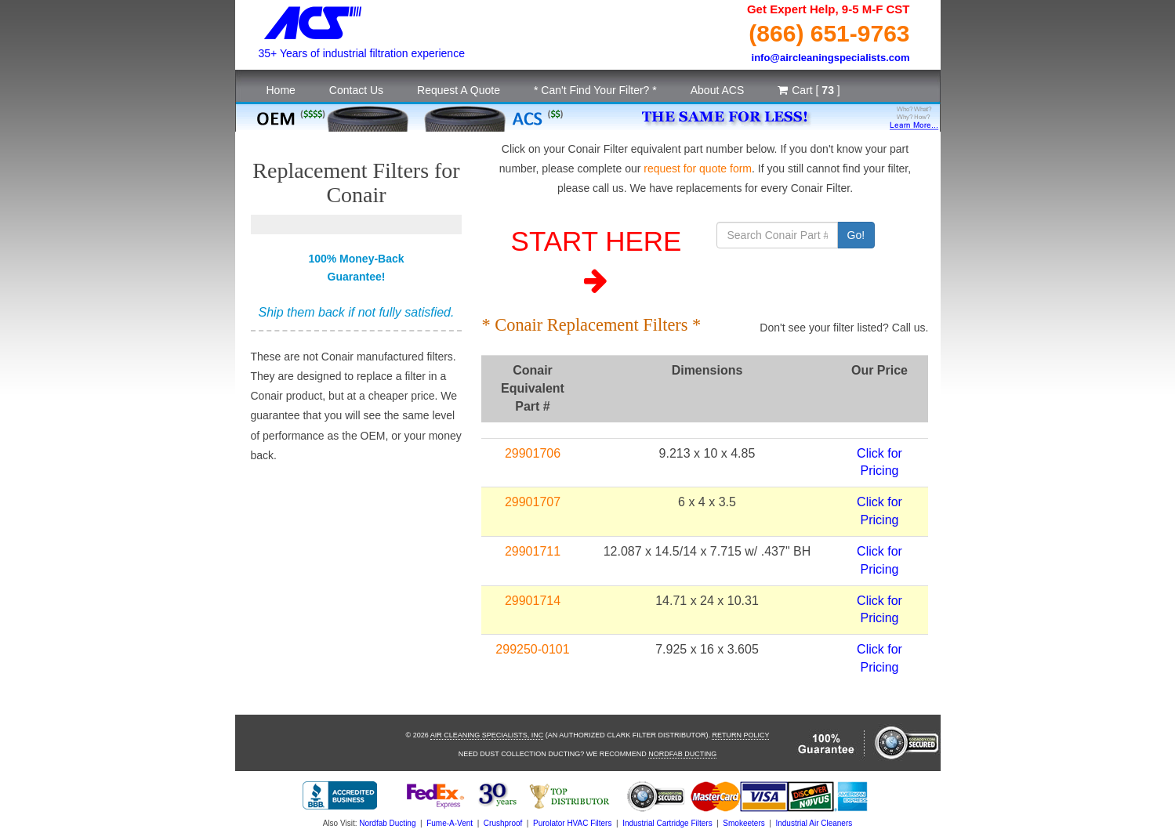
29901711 (532, 551)
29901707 (532, 502)
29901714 (532, 600)
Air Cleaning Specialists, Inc (487, 735)
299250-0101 (532, 649)
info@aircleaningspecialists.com (831, 57)
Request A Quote (458, 90)
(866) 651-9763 (829, 33)
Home (281, 90)
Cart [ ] (809, 90)
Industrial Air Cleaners (813, 823)
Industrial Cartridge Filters (667, 823)
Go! (856, 235)
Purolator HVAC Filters (572, 823)
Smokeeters (743, 823)
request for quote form (698, 168)
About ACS (718, 90)
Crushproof (503, 823)
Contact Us (356, 90)
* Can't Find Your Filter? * (595, 90)
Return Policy (740, 735)
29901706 (532, 453)
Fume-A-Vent (449, 823)
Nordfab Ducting (682, 754)
